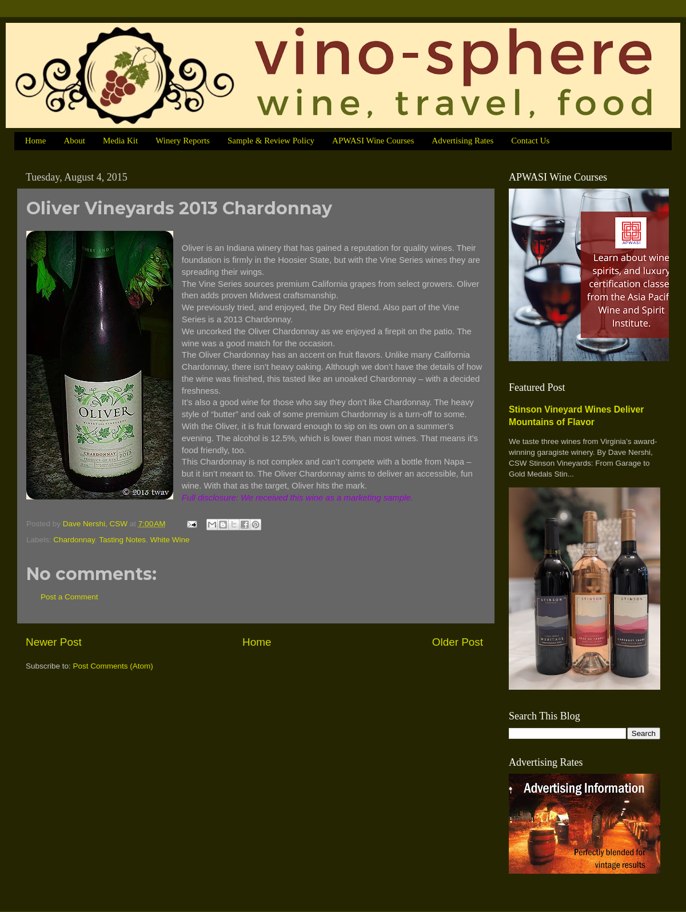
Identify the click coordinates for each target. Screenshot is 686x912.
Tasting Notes (122, 539)
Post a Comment (69, 597)
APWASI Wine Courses (373, 140)
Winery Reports (182, 140)
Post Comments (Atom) (113, 666)
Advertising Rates (462, 140)
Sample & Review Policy (271, 140)
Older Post (457, 642)
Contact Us (530, 140)
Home (35, 140)
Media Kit (120, 140)
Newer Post (54, 642)
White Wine (169, 539)
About (74, 140)
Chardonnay (74, 539)
